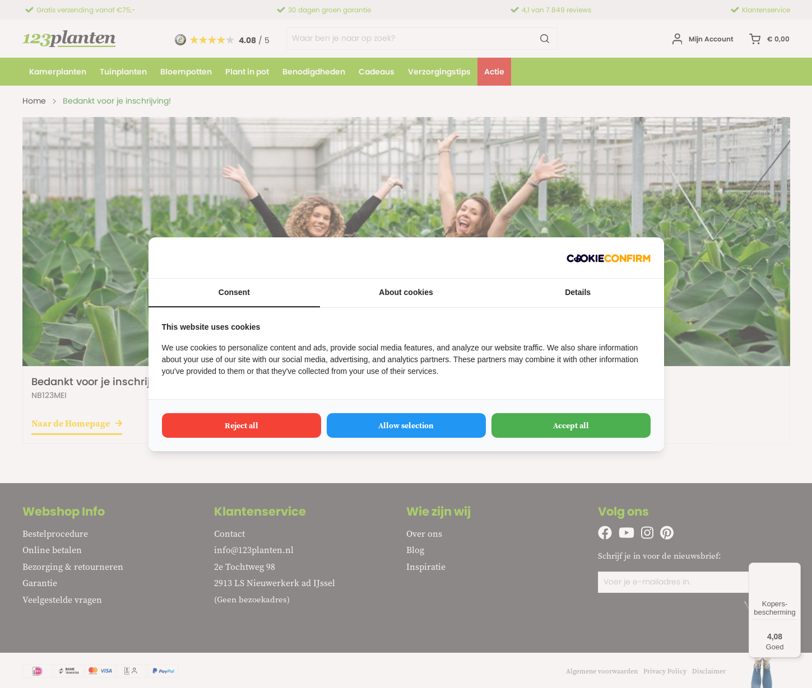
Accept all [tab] (571, 425)
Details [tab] (578, 292)
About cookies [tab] (406, 292)
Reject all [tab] (241, 425)
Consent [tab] (234, 292)
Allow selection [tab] (406, 425)
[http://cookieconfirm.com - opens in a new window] (609, 258)
